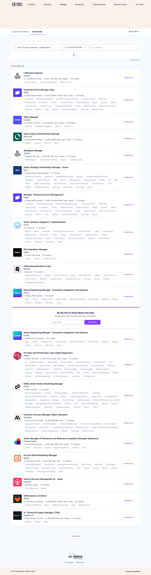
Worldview (79, 4)
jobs (37, 32)
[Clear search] (58, 47)
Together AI (28, 515)
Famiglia (63, 4)
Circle (26, 225)
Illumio (26, 458)
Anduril (27, 76)
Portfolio (31, 4)
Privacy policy (69, 562)
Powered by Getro (134, 60)
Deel (25, 170)
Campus (27, 120)
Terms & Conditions (133, 571)
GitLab (26, 499)
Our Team (139, 4)
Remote (27, 269)
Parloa (26, 386)
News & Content (120, 4)
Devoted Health (30, 441)
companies (20, 32)
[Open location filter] (135, 47)
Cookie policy (80, 562)
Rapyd (26, 252)
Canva (26, 293)
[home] (17, 4)
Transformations (99, 4)
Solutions (47, 4)
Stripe (26, 92)
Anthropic (28, 417)
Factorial (27, 482)
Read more (130, 78)
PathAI (26, 356)
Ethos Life (28, 137)
